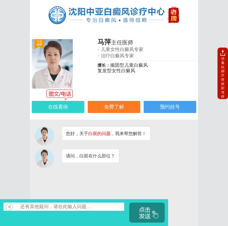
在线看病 (58, 107)
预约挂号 (170, 107)
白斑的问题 (99, 133)
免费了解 (114, 107)
